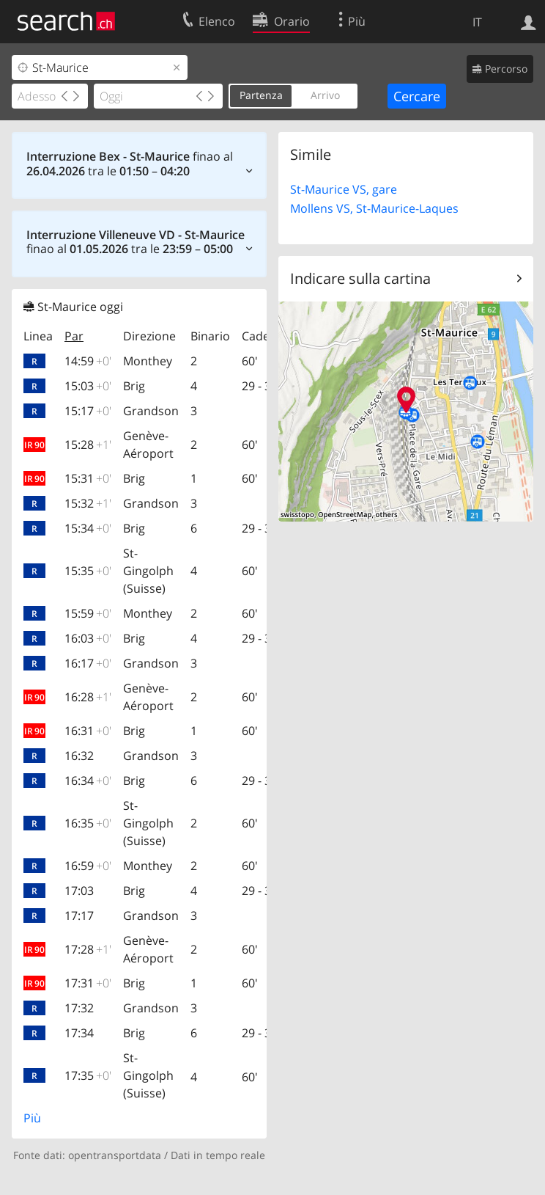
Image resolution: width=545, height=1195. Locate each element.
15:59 (87, 613)
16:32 (79, 756)
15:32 (87, 503)
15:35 (87, 571)
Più (32, 1118)
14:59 (87, 361)
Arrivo (325, 95)
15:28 (87, 444)
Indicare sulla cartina (360, 278)
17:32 (79, 1008)
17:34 (79, 1033)
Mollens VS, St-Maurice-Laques (374, 208)
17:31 (87, 983)
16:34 (87, 780)
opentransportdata (114, 1155)
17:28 (87, 949)
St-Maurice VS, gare (343, 189)
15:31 (87, 478)
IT (477, 22)
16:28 (87, 697)
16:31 (87, 731)
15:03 (87, 386)
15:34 (87, 528)
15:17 (87, 411)
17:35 (87, 1075)
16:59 (87, 866)
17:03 (79, 890)
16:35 (87, 823)
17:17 (79, 915)
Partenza (261, 95)
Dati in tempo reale (218, 1155)
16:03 (87, 638)
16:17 (87, 663)
